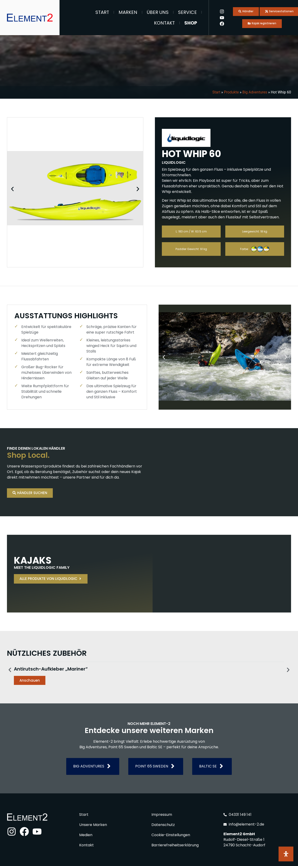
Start (102, 12)
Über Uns (158, 12)
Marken (128, 12)
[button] (12, 189)
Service (187, 12)
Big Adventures (254, 92)
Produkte (231, 92)
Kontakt (164, 23)
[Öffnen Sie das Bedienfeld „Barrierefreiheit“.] (286, 854)
